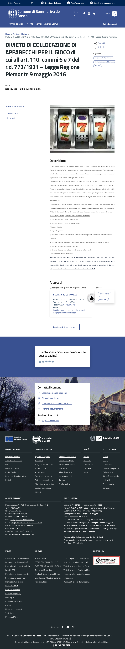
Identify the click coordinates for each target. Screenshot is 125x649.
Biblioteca (87, 460)
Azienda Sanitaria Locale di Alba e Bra (78, 562)
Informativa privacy (13, 593)
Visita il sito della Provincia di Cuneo (77, 570)
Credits (8, 605)
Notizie (24, 33)
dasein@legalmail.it (76, 543)
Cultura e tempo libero (44, 480)
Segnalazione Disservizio (15, 577)
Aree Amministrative (13, 460)
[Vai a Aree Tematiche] (75, 3)
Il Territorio (107, 464)
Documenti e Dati (12, 468)
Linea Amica (68, 577)
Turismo (62, 480)
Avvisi (85, 472)
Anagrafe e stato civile (44, 464)
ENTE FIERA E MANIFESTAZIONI (48, 566)
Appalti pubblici (41, 468)
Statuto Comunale (12, 589)
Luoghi (105, 460)
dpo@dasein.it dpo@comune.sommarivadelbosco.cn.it (91, 540)
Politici (8, 480)
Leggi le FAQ (10, 570)
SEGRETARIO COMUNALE (65, 294)
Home (7, 33)
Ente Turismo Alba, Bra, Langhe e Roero (51, 577)
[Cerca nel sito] (114, 14)
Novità (16, 33)
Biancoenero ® (72, 642)
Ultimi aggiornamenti (13, 609)
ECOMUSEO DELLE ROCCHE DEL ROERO (52, 562)
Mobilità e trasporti (66, 460)
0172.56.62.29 (15, 510)
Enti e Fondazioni (12, 472)
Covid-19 (87, 468)
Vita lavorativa (64, 484)
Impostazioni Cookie (13, 601)
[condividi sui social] (99, 43)
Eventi (105, 456)
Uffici (7, 464)
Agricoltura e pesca (42, 456)
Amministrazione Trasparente (17, 558)
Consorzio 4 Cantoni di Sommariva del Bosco (81, 573)
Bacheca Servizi (11, 585)
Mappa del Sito (11, 617)
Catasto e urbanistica (43, 476)
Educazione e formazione (45, 484)
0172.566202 (69, 304)
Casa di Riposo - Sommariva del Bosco (78, 558)
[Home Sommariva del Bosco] (40, 14)
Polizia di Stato (41, 581)
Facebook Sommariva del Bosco (47, 573)
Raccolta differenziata (43, 570)
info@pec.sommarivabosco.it (64, 312)
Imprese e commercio (67, 456)
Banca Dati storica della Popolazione (78, 581)
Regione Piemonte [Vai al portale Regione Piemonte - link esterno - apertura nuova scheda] (14, 3)
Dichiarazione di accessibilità (16, 562)
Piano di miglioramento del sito (17, 566)
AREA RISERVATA (61, 645)
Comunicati (88, 464)
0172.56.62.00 (14, 507)
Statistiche (9, 613)
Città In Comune (61, 638)
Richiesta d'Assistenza (14, 581)
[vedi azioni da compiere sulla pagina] (100, 47)
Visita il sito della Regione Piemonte (77, 566)
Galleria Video (108, 472)
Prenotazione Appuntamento (17, 573)
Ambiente (39, 460)
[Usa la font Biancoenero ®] (51, 3)
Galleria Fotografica (111, 468)
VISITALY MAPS (41, 558)
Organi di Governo (12, 456)
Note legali (9, 597)
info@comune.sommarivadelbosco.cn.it (69, 310)
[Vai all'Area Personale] (102, 3)
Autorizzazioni (40, 472)
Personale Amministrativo (15, 476)
